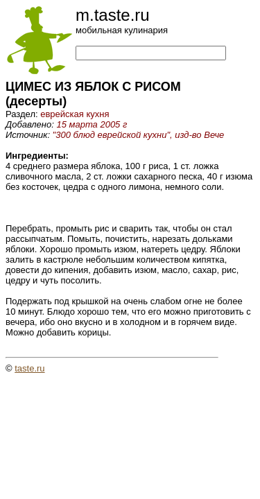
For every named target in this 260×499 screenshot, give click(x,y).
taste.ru (29, 368)
